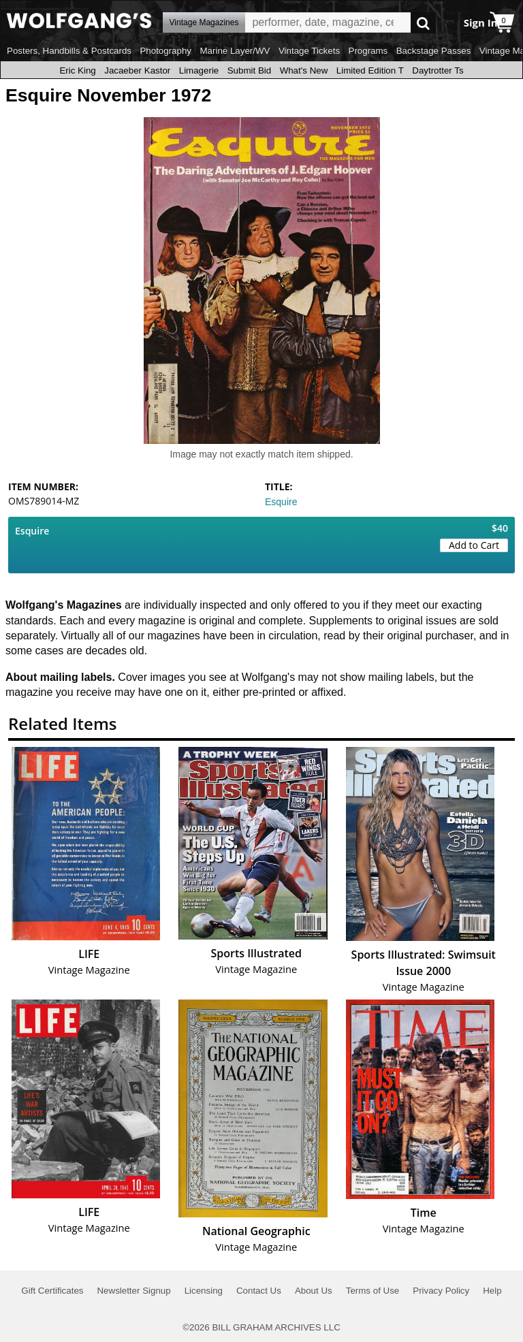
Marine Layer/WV (235, 51)
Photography (165, 51)
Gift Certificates (52, 1290)
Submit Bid (249, 70)
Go (423, 22)
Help (492, 1290)
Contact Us (258, 1290)
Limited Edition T (370, 70)
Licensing (204, 1290)
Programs (368, 51)
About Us (313, 1290)
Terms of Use (373, 1290)
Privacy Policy (441, 1290)
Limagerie (199, 70)
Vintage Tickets (309, 51)
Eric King (77, 70)
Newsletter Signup (133, 1290)
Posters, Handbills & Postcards (69, 51)
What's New (304, 70)
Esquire (281, 501)
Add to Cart (474, 545)
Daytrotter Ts (437, 70)
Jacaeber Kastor (137, 70)
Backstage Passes (433, 51)
